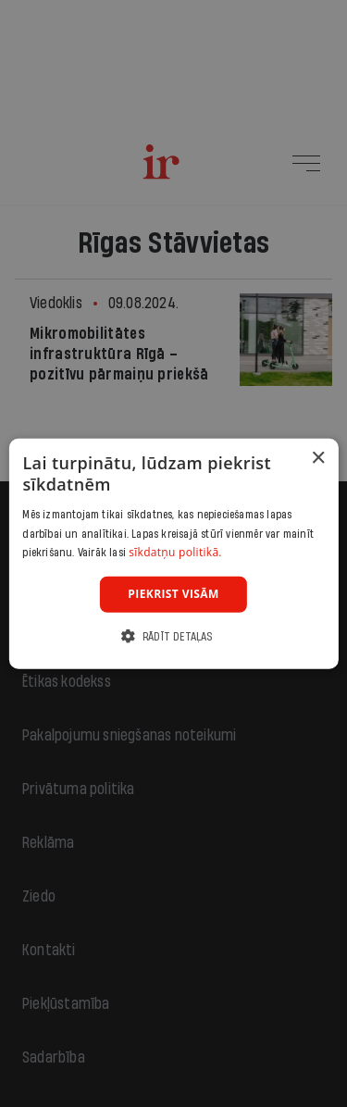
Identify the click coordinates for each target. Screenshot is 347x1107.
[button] (173, 635)
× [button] (318, 459)
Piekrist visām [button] (173, 594)
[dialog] (173, 554)
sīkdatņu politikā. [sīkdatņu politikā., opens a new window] (175, 552)
